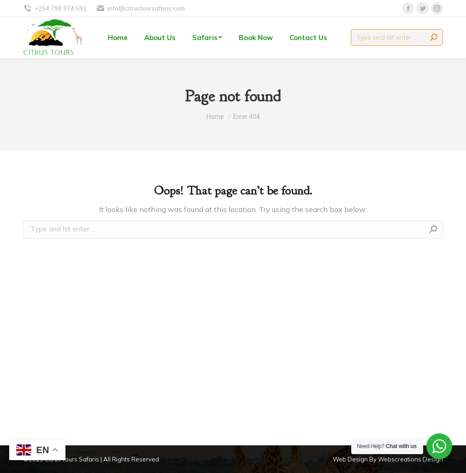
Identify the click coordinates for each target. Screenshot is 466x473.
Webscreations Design (410, 459)
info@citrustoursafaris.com (140, 8)
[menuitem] (118, 37)
